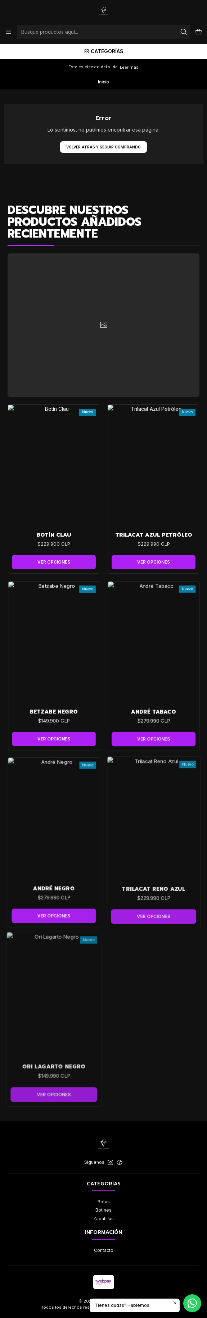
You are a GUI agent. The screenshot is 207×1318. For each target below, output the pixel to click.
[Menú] (8, 32)
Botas (104, 1201)
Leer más (129, 67)
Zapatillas (103, 1218)
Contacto (103, 1250)
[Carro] (198, 32)
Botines (103, 1210)
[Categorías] (103, 51)
